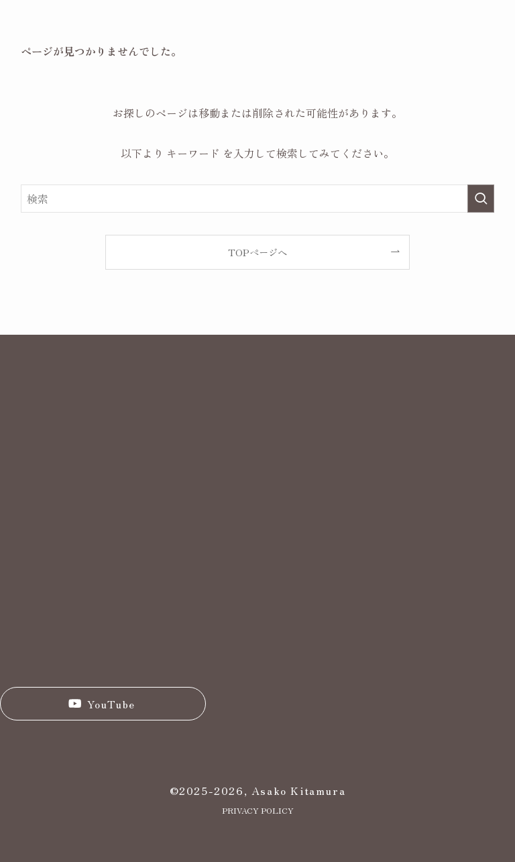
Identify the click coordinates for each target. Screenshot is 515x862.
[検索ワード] (258, 198)
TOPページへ (257, 252)
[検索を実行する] (480, 198)
